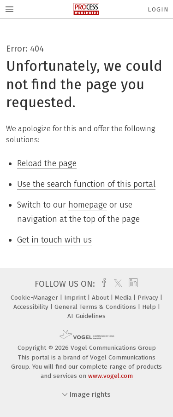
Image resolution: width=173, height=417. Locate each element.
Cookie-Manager (35, 297)
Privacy (148, 297)
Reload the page (47, 163)
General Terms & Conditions (96, 307)
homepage (87, 205)
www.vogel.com (110, 376)
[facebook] (101, 284)
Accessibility (31, 307)
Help (150, 307)
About (101, 297)
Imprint (76, 297)
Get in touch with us (54, 240)
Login (158, 9)
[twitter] (115, 284)
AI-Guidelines (86, 316)
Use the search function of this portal (86, 184)
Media (124, 297)
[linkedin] (132, 284)
